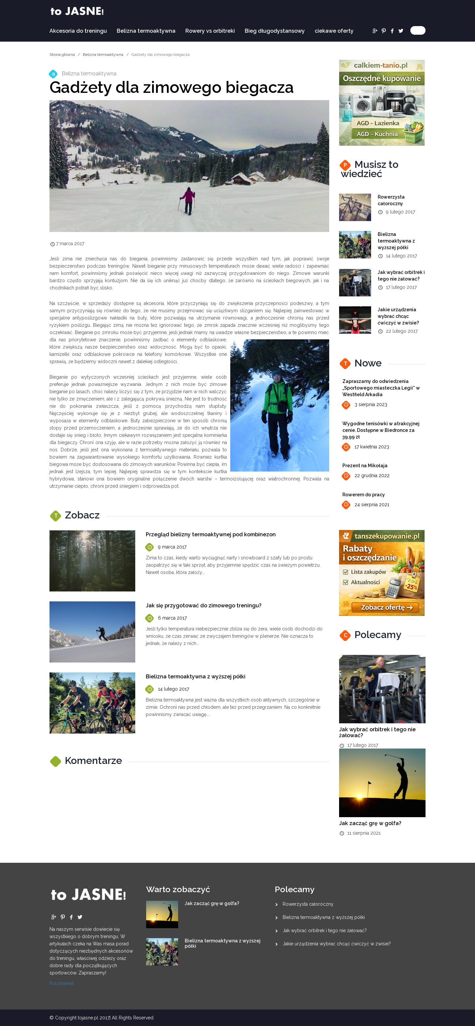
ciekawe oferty (334, 31)
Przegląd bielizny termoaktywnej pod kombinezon (211, 534)
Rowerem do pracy (363, 494)
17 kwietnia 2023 (365, 447)
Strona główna (62, 54)
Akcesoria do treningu (78, 31)
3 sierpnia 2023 (364, 405)
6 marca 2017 (166, 618)
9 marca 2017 (166, 547)
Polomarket (61, 983)
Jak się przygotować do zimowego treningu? (204, 605)
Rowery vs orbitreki (210, 31)
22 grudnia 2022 (366, 476)
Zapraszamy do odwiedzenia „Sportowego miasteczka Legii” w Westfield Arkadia (381, 388)
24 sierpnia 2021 (365, 505)
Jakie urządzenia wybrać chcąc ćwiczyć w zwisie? (398, 316)
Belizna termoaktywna (146, 31)
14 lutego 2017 (167, 689)
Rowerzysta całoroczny (308, 904)
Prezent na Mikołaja (365, 465)
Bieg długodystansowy (275, 31)
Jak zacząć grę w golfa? (370, 823)
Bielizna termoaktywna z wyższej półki (195, 676)
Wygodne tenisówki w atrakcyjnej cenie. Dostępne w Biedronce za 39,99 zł (381, 430)
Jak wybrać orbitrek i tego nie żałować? (377, 732)
